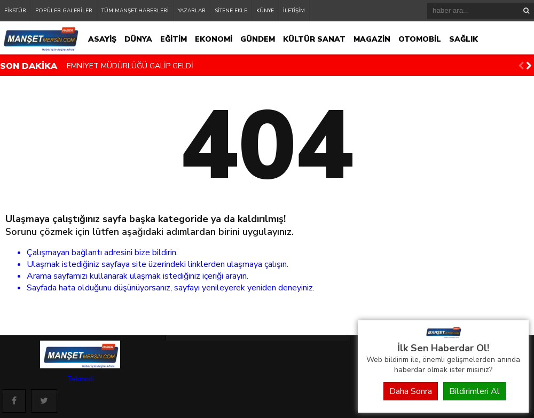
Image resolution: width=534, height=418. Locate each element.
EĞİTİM (173, 39)
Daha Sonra (410, 391)
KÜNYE (265, 10)
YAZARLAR (192, 10)
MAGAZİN (372, 39)
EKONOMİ (213, 39)
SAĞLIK (463, 39)
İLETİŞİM (294, 10)
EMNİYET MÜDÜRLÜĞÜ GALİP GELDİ (130, 66)
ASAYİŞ (102, 39)
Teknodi (80, 379)
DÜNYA (138, 39)
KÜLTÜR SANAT (314, 39)
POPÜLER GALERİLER (63, 10)
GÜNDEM (257, 39)
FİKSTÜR (15, 10)
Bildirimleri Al (474, 391)
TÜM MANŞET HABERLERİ (135, 10)
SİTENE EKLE (231, 10)
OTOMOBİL (419, 39)
